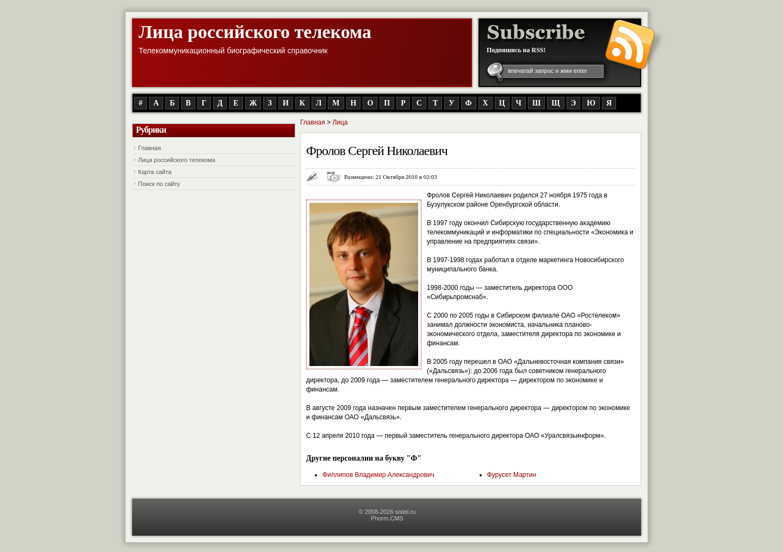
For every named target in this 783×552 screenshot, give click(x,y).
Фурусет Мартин (512, 475)
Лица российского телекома (255, 32)
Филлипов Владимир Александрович (378, 475)
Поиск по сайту (159, 184)
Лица (339, 122)
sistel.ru (405, 511)
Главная (149, 148)
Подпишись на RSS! (516, 50)
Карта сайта (154, 172)
